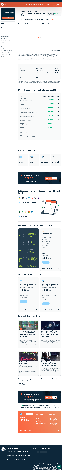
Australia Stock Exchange (6, 50)
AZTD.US (22, 135)
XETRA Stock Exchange (5, 54)
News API (48, 19)
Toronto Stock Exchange (6, 52)
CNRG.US (22, 119)
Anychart (59, 50)
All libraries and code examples (27, 202)
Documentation (5, 27)
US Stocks (3, 48)
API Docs (14, 4)
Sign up (58, 4)
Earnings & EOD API (39, 19)
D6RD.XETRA (23, 98)
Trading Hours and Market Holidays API (8, 34)
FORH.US (22, 127)
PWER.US (22, 123)
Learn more (39, 1)
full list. (52, 426)
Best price (54, 19)
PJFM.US (22, 131)
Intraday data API (4, 42)
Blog (49, 448)
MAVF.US (22, 103)
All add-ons (23, 217)
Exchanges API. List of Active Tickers (5, 30)
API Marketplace (33, 4)
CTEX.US (22, 107)
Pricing (2, 23)
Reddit (44, 448)
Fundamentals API (5, 36)
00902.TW (22, 111)
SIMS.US (22, 115)
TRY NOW (8, 17)
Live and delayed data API (6, 40)
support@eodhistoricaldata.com (17, 459)
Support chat (36, 448)
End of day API (4, 38)
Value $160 (29, 414)
